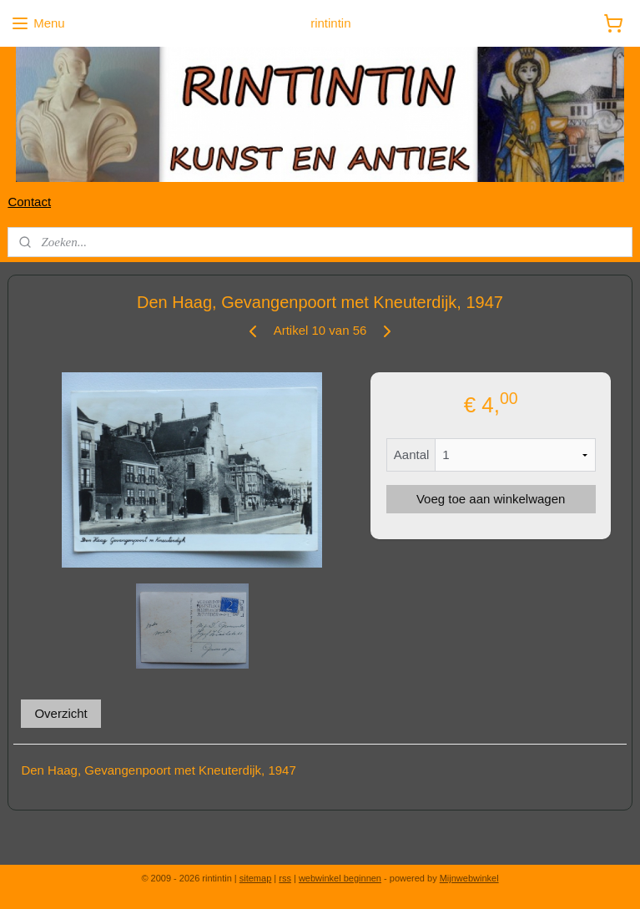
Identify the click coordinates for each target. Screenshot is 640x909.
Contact (29, 201)
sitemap (255, 878)
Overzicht (60, 714)
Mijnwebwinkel (469, 878)
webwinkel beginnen (340, 878)
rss (285, 878)
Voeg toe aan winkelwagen (490, 499)
